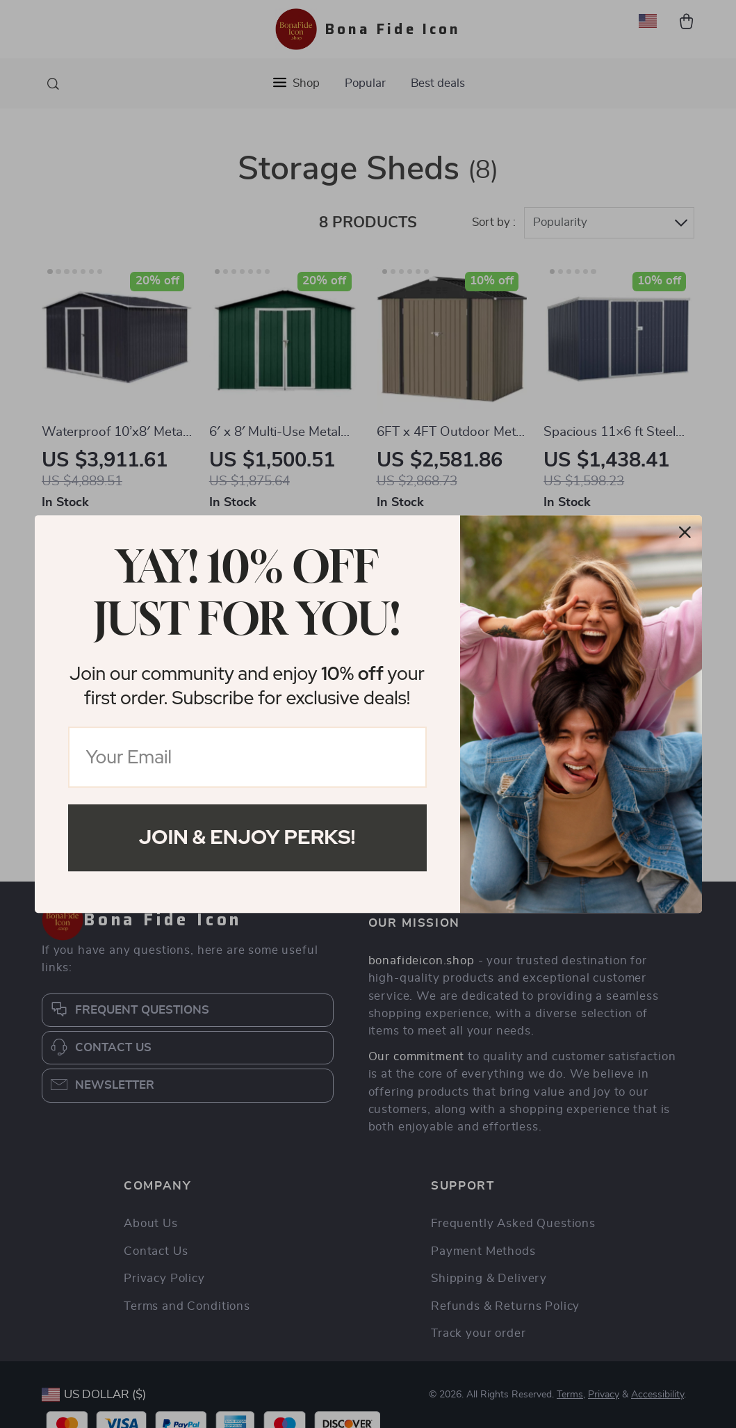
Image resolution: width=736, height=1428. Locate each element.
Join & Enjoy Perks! (247, 837)
